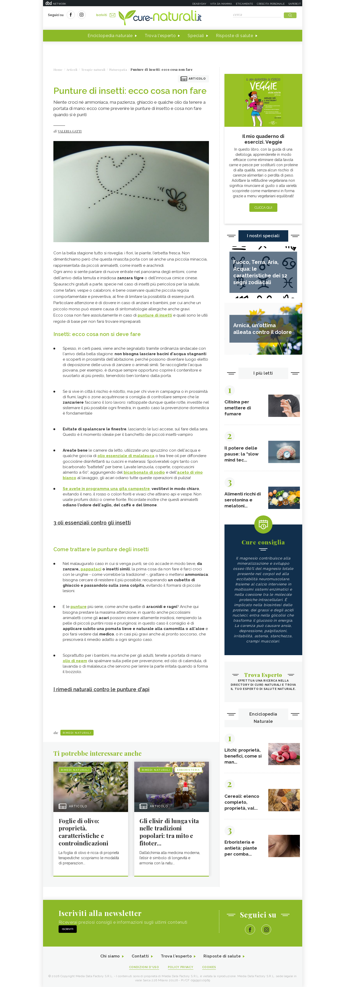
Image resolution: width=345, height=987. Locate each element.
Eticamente (244, 3)
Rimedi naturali (77, 731)
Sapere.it (294, 3)
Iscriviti (106, 15)
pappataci (91, 568)
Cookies (209, 966)
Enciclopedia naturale (110, 35)
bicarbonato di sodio (144, 472)
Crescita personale (271, 3)
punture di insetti (155, 315)
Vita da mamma (221, 3)
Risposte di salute (234, 35)
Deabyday (199, 3)
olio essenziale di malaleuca (125, 456)
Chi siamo (109, 955)
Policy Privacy (180, 966)
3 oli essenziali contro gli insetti (93, 522)
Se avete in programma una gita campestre (106, 488)
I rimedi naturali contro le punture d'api (103, 688)
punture (79, 606)
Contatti (140, 955)
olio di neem (75, 660)
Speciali (196, 35)
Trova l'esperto (160, 35)
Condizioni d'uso (143, 966)
